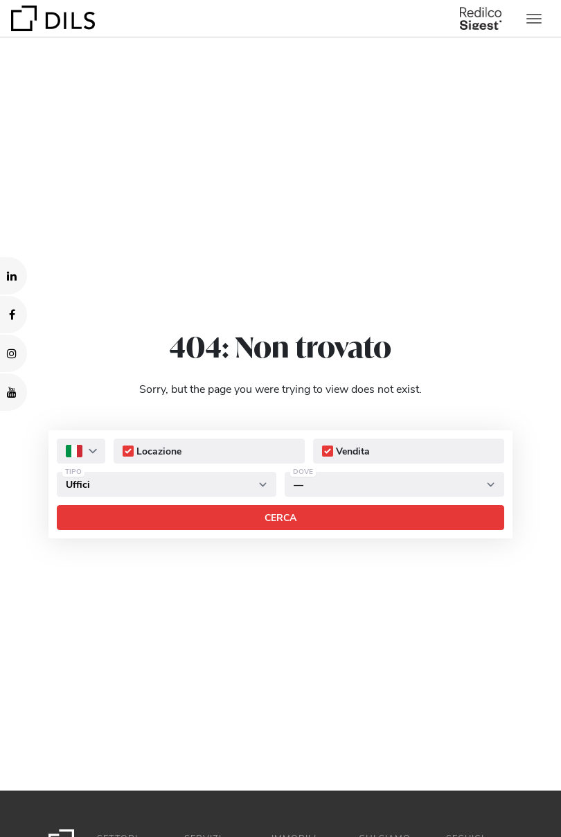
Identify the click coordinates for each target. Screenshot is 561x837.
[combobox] (81, 451)
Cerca (280, 517)
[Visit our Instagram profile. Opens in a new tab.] (13, 353)
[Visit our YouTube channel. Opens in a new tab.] (13, 392)
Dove (303, 471)
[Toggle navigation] (534, 18)
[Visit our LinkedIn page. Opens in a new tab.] (13, 275)
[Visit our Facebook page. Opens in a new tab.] (13, 314)
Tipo (73, 471)
